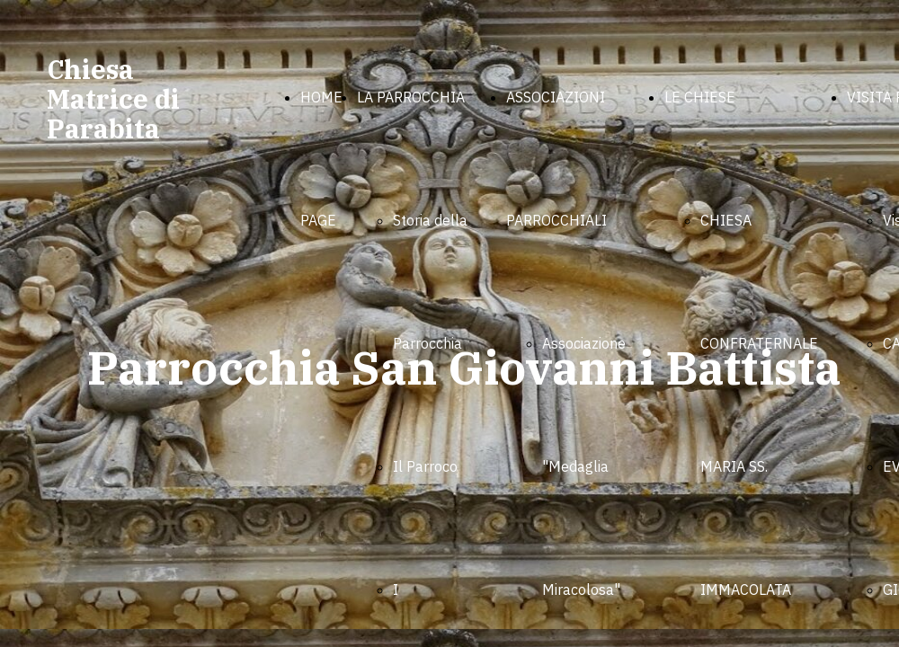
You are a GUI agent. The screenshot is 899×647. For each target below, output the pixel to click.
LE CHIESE (699, 97)
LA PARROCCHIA (411, 97)
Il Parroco (425, 466)
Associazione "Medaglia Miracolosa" (584, 466)
